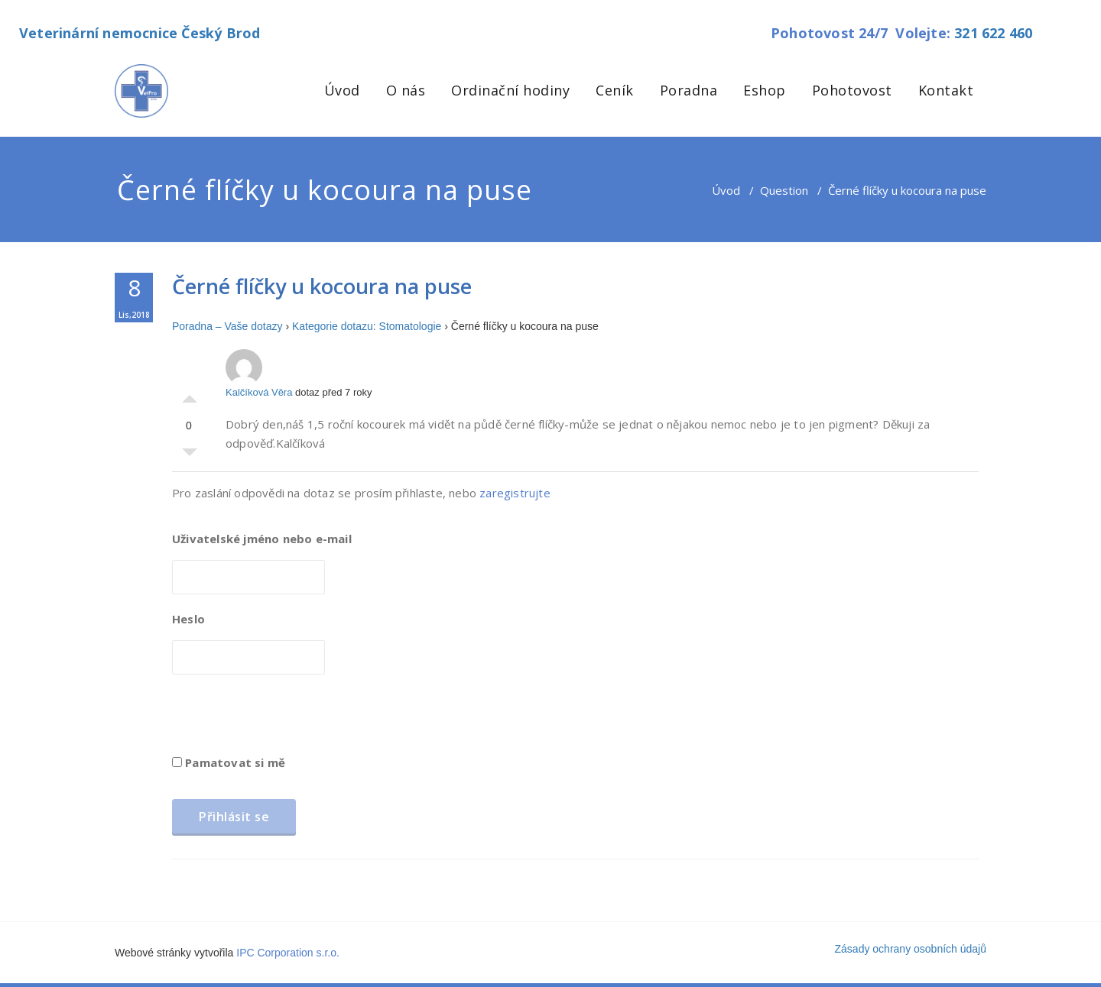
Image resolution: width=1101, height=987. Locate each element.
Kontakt (946, 90)
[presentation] (288, 719)
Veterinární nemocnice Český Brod (139, 33)
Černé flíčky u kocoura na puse (322, 286)
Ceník (615, 90)
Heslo (188, 618)
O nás (406, 90)
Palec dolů (189, 456)
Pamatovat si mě (228, 762)
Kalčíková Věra (259, 373)
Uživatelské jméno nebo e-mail (262, 538)
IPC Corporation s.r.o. (287, 953)
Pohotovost (852, 90)
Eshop (764, 90)
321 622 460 (993, 33)
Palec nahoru (189, 395)
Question (784, 190)
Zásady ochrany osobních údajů (910, 949)
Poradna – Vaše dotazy (227, 326)
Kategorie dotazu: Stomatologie (366, 326)
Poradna (689, 90)
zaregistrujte (514, 492)
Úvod (342, 90)
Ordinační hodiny (510, 90)
